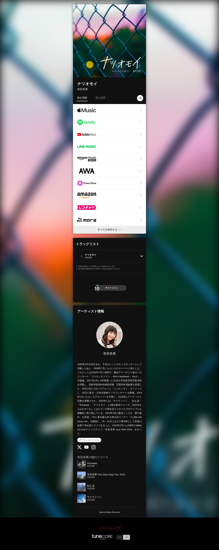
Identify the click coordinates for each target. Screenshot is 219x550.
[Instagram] (93, 448)
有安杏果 (82, 89)
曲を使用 (100, 97)
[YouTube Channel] (86, 447)
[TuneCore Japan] (102, 538)
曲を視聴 (82, 97)
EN (119, 537)
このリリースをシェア (109, 528)
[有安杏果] (109, 335)
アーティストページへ (89, 440)
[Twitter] (79, 448)
